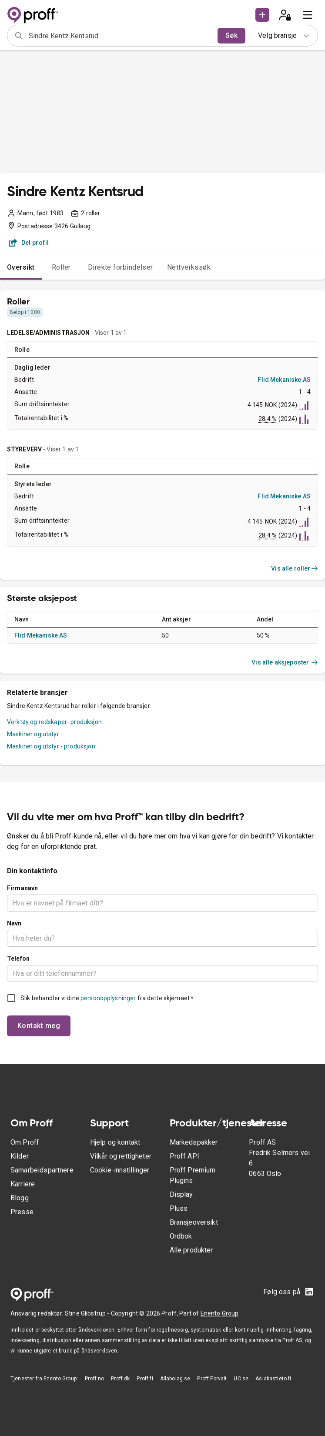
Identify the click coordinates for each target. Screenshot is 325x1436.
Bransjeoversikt (194, 1222)
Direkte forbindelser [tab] (120, 267)
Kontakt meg (38, 1026)
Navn (14, 923)
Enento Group (220, 1313)
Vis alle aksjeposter (284, 662)
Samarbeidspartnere (42, 1170)
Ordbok (181, 1236)
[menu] (307, 14)
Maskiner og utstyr (33, 734)
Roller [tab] (61, 267)
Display (181, 1194)
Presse (22, 1212)
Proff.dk (120, 1379)
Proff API (184, 1156)
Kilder (19, 1156)
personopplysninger (108, 998)
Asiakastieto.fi (273, 1379)
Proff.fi (145, 1379)
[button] (262, 15)
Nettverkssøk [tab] (189, 267)
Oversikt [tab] (21, 267)
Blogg (19, 1198)
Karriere (22, 1184)
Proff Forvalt (212, 1379)
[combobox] (120, 35)
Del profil (29, 243)
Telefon (18, 958)
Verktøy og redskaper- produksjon (54, 721)
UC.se (241, 1379)
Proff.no (94, 1379)
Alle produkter (191, 1250)
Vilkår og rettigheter (120, 1156)
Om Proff (24, 1142)
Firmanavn (22, 888)
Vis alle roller (294, 568)
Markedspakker (194, 1142)
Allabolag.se (175, 1379)
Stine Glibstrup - (88, 1313)
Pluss (179, 1208)
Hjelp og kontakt (115, 1142)
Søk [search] (231, 35)
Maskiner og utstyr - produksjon (51, 746)
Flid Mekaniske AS (284, 379)
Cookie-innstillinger (119, 1170)
